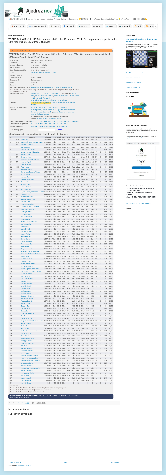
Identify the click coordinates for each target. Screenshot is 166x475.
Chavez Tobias (26, 281)
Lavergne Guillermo (27, 313)
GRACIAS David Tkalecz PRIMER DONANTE (139, 204)
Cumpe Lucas (25, 147)
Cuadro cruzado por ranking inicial (49, 119)
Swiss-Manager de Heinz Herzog (42, 87)
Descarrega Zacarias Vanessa (31, 172)
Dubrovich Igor (26, 164)
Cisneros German (27, 241)
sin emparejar (74, 121)
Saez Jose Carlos (27, 278)
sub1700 (40, 93)
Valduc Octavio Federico (29, 221)
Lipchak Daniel (26, 229)
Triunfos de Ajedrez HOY (133, 87)
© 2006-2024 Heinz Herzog (48, 395)
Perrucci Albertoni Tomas (29, 356)
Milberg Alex (25, 226)
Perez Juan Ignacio (27, 370)
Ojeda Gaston (25, 308)
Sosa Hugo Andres (27, 209)
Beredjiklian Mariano (28, 264)
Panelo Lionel (25, 316)
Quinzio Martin (26, 224)
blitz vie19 (72, 96)
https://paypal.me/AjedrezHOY (134, 138)
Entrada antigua (114, 462)
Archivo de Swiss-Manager (63, 87)
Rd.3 (41, 121)
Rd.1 (33, 121)
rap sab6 (39, 98)
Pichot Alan (24, 140)
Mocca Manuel (26, 378)
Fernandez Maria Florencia (30, 207)
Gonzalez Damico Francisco (30, 251)
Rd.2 (37, 121)
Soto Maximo (25, 289)
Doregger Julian (26, 341)
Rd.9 (66, 124)
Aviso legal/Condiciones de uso (19, 397)
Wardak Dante (25, 214)
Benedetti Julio (26, 154)
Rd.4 (45, 121)
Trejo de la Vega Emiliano (29, 358)
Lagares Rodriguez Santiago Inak (32, 192)
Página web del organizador (41, 103)
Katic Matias (25, 336)
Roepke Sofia (25, 202)
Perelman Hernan (27, 144)
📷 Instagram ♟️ (124, 26)
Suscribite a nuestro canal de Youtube (136, 73)
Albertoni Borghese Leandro (30, 368)
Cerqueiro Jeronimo (27, 296)
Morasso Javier (26, 177)
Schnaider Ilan (26, 157)
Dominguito (52, 100)
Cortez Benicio (26, 326)
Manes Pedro (25, 234)
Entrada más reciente (15, 462)
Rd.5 (49, 121)
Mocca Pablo (25, 174)
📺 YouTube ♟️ (84, 26)
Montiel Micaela (26, 286)
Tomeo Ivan (25, 167)
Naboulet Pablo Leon (28, 199)
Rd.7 (57, 121)
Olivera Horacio (26, 261)
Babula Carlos (25, 303)
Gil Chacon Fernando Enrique (31, 271)
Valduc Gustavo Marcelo (29, 331)
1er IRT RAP (39, 96)
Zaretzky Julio (25, 306)
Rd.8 (61, 121)
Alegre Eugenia (26, 323)
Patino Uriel (25, 256)
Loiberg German (26, 211)
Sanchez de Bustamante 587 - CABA (43, 72)
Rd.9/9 (66, 121)
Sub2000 (47, 93)
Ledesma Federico (27, 343)
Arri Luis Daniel (26, 383)
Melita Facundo (26, 291)
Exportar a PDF (53, 126)
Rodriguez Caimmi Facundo (30, 360)
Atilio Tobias (25, 328)
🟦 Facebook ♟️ (68, 26)
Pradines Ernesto (26, 301)
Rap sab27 (43, 100)
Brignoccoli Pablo (27, 298)
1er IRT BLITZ (55, 93)
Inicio (65, 462)
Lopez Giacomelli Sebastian (30, 152)
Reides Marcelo (26, 189)
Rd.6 (53, 121)
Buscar (60, 130)
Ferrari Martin (25, 375)
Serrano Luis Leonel (27, 149)
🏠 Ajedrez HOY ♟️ (18, 26)
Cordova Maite (26, 380)
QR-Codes (63, 126)
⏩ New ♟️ (149, 26)
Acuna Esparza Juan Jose (30, 269)
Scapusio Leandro (27, 249)
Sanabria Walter (26, 283)
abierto (33, 93)
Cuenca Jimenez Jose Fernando (32, 142)
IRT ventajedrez (62, 100)
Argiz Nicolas (25, 276)
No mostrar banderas (60, 107)
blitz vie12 (64, 96)
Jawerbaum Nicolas (27, 373)
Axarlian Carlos (26, 184)
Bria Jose (24, 346)
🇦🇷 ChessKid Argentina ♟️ (37, 26)
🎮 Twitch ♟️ (97, 26)
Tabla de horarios (43, 114)
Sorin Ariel (24, 182)
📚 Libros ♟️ (55, 26)
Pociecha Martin (26, 169)
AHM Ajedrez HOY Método (133, 82)
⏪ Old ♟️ (138, 26)
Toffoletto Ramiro (26, 231)
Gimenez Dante (26, 236)
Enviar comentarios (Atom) (23, 465)
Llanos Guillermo (26, 187)
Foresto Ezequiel (26, 333)
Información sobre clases (133, 78)
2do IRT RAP (48, 96)
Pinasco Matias (26, 293)
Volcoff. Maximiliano (27, 204)
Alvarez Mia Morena (27, 338)
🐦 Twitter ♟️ (110, 26)
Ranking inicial (36, 110)
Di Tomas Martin (26, 274)
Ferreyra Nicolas (26, 259)
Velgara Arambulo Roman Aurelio (32, 321)
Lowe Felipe (25, 353)
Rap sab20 (35, 100)
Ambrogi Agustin (26, 162)
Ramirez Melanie (26, 348)
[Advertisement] (96, 93)
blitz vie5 (57, 96)
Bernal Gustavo (26, 239)
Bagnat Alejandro (26, 365)
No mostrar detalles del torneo (41, 107)
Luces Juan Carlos (27, 363)
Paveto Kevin (25, 194)
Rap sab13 (46, 98)
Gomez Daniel (25, 311)
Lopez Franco (25, 219)
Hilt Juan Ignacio (26, 216)
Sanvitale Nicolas (26, 351)
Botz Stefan (25, 246)
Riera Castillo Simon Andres (30, 254)
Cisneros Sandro (26, 318)
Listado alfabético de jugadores (52, 110)
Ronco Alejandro (26, 244)
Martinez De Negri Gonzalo (30, 159)
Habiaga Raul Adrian (28, 179)
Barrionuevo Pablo (27, 197)
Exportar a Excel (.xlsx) (39, 126)
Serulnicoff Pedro (26, 266)
